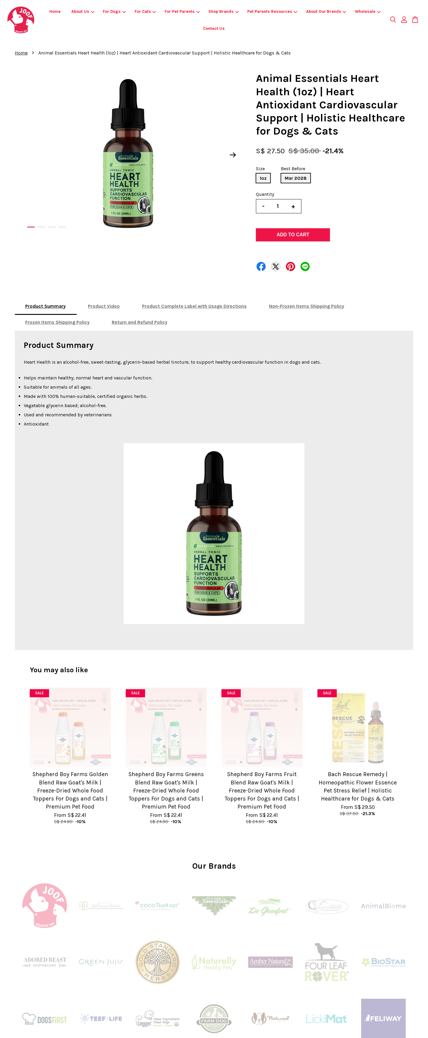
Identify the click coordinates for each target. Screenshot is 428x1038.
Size (260, 168)
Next (233, 155)
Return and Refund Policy (139, 322)
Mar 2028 (296, 178)
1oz (263, 178)
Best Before (293, 168)
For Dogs (114, 11)
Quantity (265, 194)
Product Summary (45, 306)
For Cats (145, 11)
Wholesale (367, 11)
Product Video (104, 306)
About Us (82, 11)
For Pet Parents (182, 11)
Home (55, 11)
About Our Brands (326, 11)
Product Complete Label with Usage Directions (194, 306)
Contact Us (214, 28)
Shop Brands (223, 11)
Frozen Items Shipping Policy (57, 322)
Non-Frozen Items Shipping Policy (306, 306)
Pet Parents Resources (272, 11)
